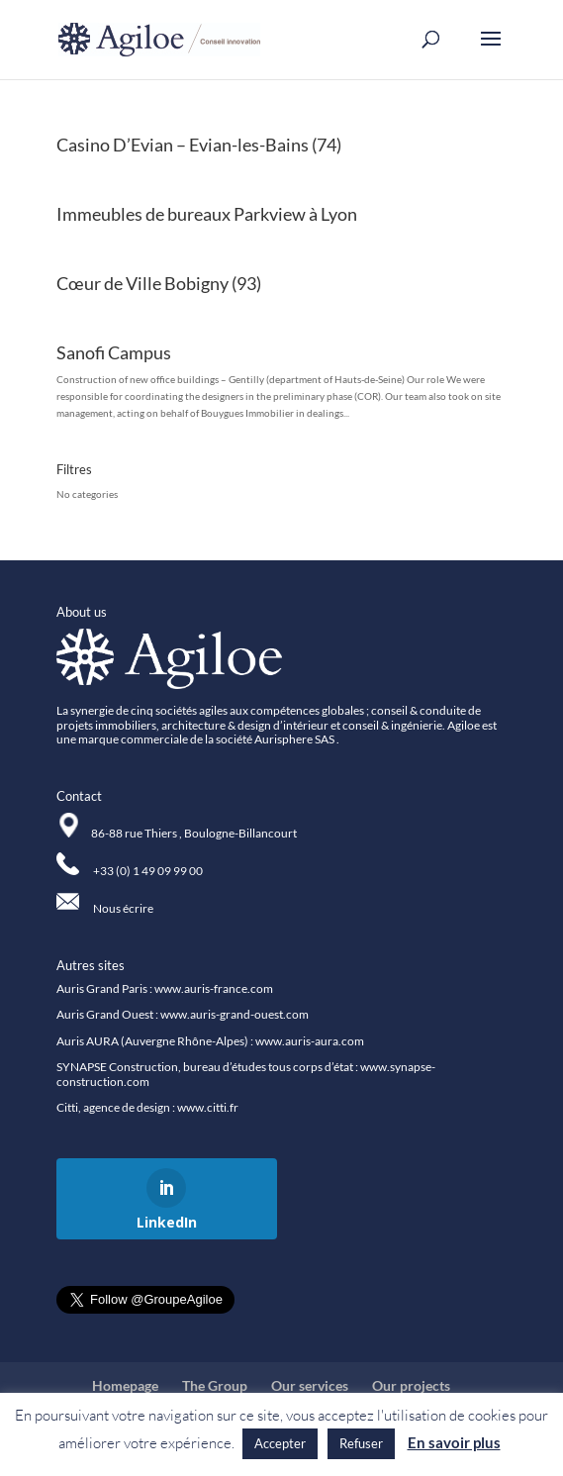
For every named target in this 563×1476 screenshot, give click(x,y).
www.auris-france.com (213, 988)
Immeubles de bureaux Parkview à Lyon (206, 214)
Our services (309, 1385)
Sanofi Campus (113, 352)
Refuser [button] (361, 1443)
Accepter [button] (280, 1443)
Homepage (125, 1385)
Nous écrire (123, 908)
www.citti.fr (207, 1107)
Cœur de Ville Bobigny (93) (158, 283)
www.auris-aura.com (309, 1040)
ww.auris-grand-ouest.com (239, 1014)
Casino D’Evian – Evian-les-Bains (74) (198, 144)
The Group (214, 1385)
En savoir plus (454, 1442)
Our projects (411, 1385)
